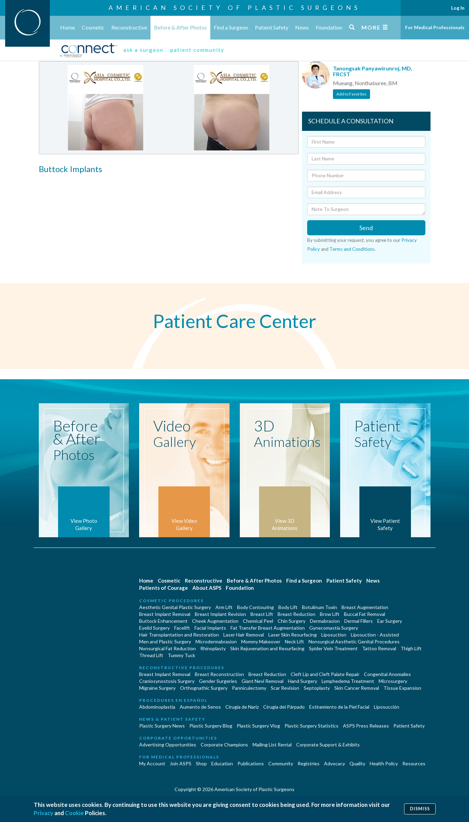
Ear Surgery (389, 621)
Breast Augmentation (365, 607)
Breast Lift (261, 614)
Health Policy (384, 763)
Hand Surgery (302, 681)
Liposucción (386, 707)
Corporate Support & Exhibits (328, 744)
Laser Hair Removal (243, 635)
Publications (250, 763)
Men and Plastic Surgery (165, 641)
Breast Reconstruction (219, 674)
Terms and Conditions (352, 249)
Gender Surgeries (218, 681)
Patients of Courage (163, 588)
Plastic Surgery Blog (210, 726)
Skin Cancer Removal (356, 688)
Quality (357, 763)
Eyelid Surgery (154, 628)
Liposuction (333, 635)
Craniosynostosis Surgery (166, 681)
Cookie (74, 813)
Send (366, 228)
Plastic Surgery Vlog (258, 726)
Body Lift (288, 607)
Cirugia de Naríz (242, 707)
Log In (458, 8)
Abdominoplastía (157, 707)
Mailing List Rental (272, 744)
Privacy (43, 813)
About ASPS (206, 588)
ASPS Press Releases (366, 726)
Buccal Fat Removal (364, 614)
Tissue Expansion (402, 688)
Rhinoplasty (213, 648)
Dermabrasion (325, 621)
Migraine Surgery (157, 688)
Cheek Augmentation (215, 621)
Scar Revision (285, 688)
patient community (197, 50)
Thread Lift (151, 655)
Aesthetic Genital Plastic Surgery (175, 607)
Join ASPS (180, 763)
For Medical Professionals (435, 27)
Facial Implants (210, 628)
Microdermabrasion (216, 641)
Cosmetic (93, 27)
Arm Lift (224, 607)
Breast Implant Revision (220, 614)
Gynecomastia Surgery (333, 628)
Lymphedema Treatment (348, 681)
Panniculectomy (249, 688)
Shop (201, 763)
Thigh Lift (411, 648)
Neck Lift (294, 641)
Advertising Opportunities (167, 744)
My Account (152, 763)
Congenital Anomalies (387, 674)
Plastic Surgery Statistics (311, 726)
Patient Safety (271, 27)
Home (67, 27)
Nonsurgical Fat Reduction (167, 648)
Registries (309, 763)
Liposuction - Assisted (375, 635)
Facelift (182, 628)
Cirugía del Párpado (284, 707)
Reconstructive (129, 27)
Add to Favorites (351, 94)
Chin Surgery (291, 621)
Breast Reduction (296, 614)
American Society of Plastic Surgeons (235, 7)
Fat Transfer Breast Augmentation (268, 628)
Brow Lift (329, 614)
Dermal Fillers (358, 621)
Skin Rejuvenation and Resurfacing (267, 648)
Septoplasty (317, 688)
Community (280, 763)
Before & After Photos (180, 27)
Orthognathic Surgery (203, 688)
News (302, 27)
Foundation (329, 27)
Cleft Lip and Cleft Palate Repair (325, 674)
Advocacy (334, 763)
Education (222, 763)
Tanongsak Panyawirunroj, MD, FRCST (372, 71)
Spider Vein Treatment (333, 648)
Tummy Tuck (181, 655)
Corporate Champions (224, 744)
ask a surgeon (143, 50)
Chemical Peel (258, 621)
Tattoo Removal (379, 648)
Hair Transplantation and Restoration (179, 635)
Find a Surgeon (231, 27)
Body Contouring (255, 607)
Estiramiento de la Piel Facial (339, 707)
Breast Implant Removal (164, 614)
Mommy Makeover (260, 641)
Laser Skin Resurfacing (292, 635)
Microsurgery (393, 681)
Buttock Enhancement (163, 621)
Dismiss (420, 808)
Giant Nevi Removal (262, 681)
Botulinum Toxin (319, 607)
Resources (413, 763)
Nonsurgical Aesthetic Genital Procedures (354, 641)
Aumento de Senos (200, 707)
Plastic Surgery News (162, 726)
